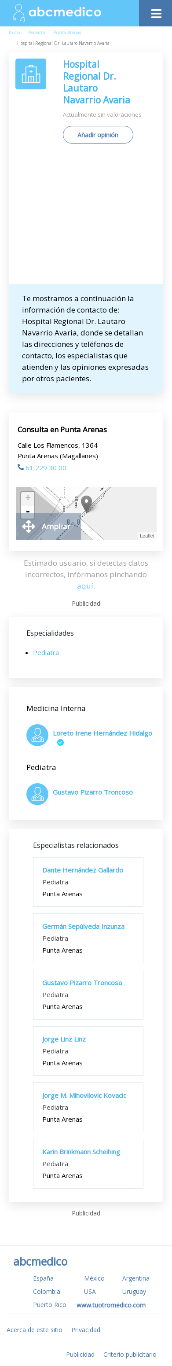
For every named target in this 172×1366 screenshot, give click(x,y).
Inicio (14, 32)
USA (90, 1291)
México (94, 1278)
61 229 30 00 (42, 467)
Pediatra (36, 32)
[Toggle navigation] (155, 11)
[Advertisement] (86, 217)
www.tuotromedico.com (111, 1305)
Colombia (46, 1291)
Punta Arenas (67, 32)
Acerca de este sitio (34, 1329)
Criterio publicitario (130, 1354)
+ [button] (28, 498)
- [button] (28, 512)
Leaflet (147, 535)
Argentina (136, 1278)
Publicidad (80, 1354)
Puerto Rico (49, 1304)
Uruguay (134, 1291)
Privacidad (85, 1329)
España (43, 1278)
